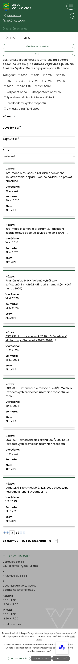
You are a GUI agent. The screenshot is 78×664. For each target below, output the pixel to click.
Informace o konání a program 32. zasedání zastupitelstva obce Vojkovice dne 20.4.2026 (37, 231)
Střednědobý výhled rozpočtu (26, 103)
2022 (22, 81)
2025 (61, 81)
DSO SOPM (44, 86)
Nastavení (61, 658)
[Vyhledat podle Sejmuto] (39, 145)
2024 (48, 81)
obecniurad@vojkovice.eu (20, 585)
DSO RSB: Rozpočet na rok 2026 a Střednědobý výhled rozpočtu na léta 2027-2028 (36, 338)
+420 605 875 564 (15, 576)
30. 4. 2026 (12, 200)
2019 (49, 75)
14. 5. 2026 (12, 308)
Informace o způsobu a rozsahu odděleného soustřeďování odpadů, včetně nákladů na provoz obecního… (38, 177)
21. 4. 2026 (12, 252)
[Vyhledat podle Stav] (39, 156)
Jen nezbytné (41, 658)
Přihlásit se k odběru (50, 46)
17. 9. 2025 (12, 453)
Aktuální (10, 210)
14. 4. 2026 (12, 298)
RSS (54, 53)
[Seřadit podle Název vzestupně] (14, 115)
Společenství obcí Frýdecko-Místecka (31, 97)
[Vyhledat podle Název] (39, 122)
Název (8, 116)
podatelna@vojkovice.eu (19, 590)
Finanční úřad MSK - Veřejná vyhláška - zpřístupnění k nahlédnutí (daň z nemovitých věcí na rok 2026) (38, 284)
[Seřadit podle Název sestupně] (14, 116)
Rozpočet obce (17, 92)
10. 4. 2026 (12, 242)
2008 (24, 75)
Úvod (5, 28)
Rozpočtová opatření (47, 92)
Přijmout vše (19, 658)
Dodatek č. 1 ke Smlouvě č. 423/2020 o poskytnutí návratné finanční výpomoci (37, 489)
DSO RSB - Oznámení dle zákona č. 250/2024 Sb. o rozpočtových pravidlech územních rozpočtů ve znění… (38, 392)
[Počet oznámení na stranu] (52, 541)
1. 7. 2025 (11, 501)
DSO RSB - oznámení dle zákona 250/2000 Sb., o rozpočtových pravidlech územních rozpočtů (37, 442)
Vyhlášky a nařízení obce (23, 108)
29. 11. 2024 (12, 406)
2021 (9, 81)
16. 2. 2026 (11, 191)
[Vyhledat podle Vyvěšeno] (39, 134)
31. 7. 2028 (11, 511)
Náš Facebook (12, 624)
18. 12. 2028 (12, 360)
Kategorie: (9, 75)
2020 (61, 75)
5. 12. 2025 (12, 350)
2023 (35, 81)
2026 (10, 86)
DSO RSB (25, 86)
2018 (36, 75)
